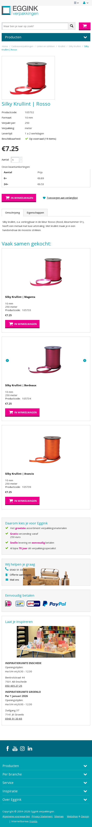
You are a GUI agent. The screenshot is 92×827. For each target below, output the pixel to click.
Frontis (33, 821)
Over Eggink (11, 799)
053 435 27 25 (13, 685)
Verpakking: (8, 128)
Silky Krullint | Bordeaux (20, 385)
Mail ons (14, 579)
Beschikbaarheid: (11, 138)
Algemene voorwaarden (16, 816)
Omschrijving (12, 212)
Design (85, 816)
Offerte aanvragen (20, 574)
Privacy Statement (42, 816)
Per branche (12, 774)
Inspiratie (10, 791)
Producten (10, 766)
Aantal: (5, 159)
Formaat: (7, 117)
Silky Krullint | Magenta (20, 296)
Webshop (72, 816)
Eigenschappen (35, 212)
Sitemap (59, 816)
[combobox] (38, 26)
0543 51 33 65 (18, 569)
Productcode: (9, 112)
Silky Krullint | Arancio (19, 473)
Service (7, 782)
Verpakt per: (9, 122)
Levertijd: (7, 133)
